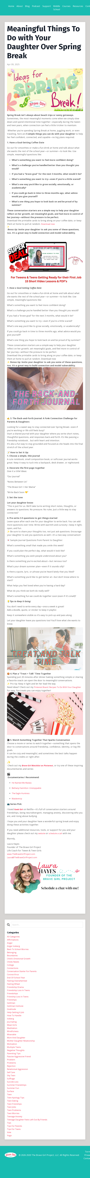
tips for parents (15, 1139)
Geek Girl (19, 809)
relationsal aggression (18, 1078)
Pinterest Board (42, 687)
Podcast (36, 6)
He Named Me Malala (22, 782)
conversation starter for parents (24, 973)
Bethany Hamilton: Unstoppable (28, 788)
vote (9, 1145)
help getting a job (16, 1017)
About (20, 6)
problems (12, 1071)
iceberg (11, 1024)
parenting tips (14, 1061)
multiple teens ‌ (15, 1054)
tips (9, 1135)
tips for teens (14, 1142)
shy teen (11, 1085)
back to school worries (19, 950)
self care (11, 1081)
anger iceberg (14, 946)
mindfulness (13, 1037)
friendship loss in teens (19, 994)
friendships (13, 997)
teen (9, 1105)
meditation (12, 1034)
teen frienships (15, 1115)
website (42, 833)
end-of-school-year (16, 980)
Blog (27, 6)
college (10, 967)
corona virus (13, 977)
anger (10, 943)
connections (13, 970)
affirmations (13, 940)
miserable (12, 1041)
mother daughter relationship (22, 1048)
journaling (12, 1027)
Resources (78, 6)
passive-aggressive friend (20, 1064)
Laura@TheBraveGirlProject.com (23, 857)
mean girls (12, 1031)
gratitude (12, 1014)
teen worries (14, 1125)
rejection (11, 1075)
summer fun (13, 1098)
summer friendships (17, 1095)
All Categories (14, 936)
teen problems (14, 1122)
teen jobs (12, 1118)
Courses (66, 6)
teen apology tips (16, 1108)
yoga (9, 1149)
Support (46, 6)
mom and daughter (17, 1044)
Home (11, 6)
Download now (48, 224)
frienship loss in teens (19, 1000)
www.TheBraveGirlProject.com (22, 853)
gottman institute (16, 1010)
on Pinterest (39, 765)
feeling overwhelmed (18, 983)
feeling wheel (14, 987)
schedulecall (57, 833)
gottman (11, 1007)
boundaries (13, 956)
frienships (12, 1004)
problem (11, 1068)
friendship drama (16, 990)
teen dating (13, 1112)
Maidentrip (17, 798)
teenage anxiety (15, 1129)
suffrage (11, 1088)
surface (11, 1102)
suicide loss (13, 1091)
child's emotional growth (20, 960)
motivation (12, 1051)
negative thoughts (16, 1058)
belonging (12, 953)
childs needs (13, 963)
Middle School (56, 8)
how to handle (14, 1021)
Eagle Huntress (21, 793)
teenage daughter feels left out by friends (29, 1132)
